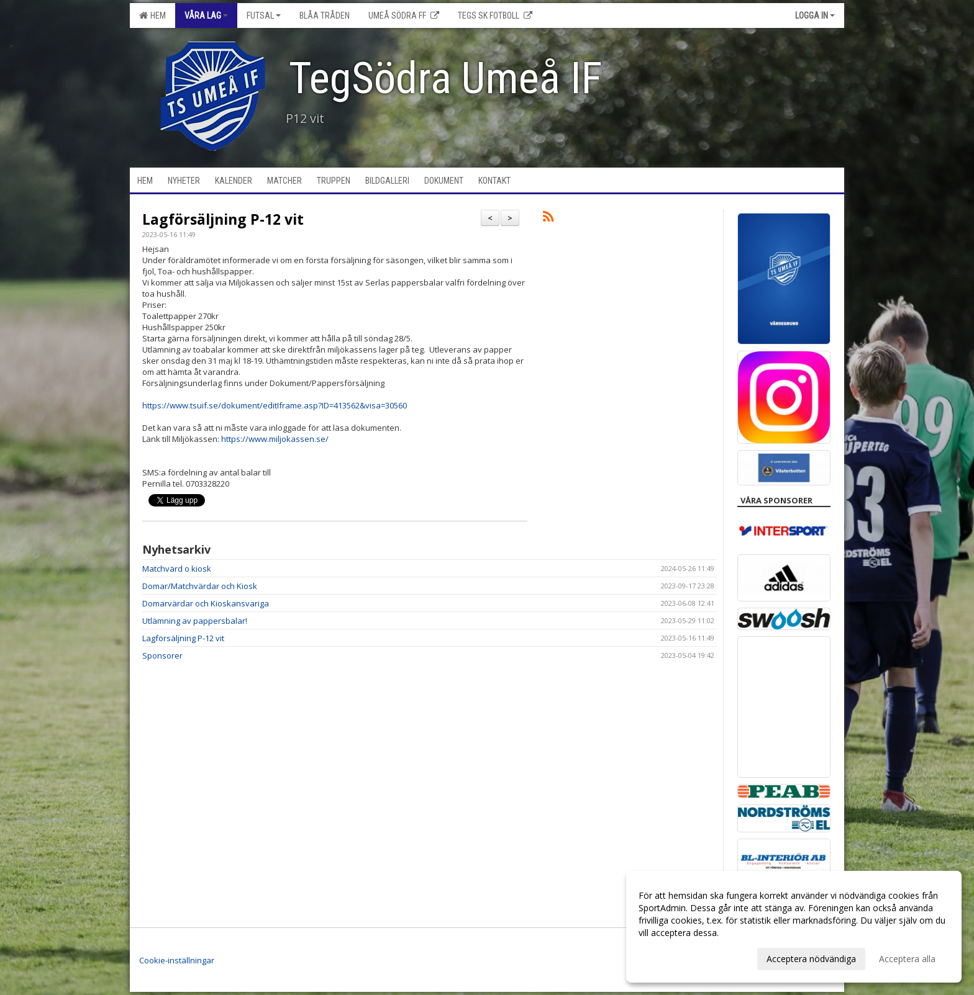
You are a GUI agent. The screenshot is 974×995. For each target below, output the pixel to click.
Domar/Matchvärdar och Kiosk (199, 586)
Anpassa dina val (672, 957)
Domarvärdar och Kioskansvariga (205, 603)
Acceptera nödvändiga (811, 959)
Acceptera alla (907, 959)
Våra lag (206, 15)
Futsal (264, 15)
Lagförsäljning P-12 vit (223, 219)
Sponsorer (162, 655)
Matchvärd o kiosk (176, 568)
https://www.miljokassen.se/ (275, 438)
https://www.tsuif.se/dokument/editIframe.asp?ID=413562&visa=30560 (274, 405)
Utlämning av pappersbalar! (194, 620)
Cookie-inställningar (176, 960)
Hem (152, 15)
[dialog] (794, 927)
